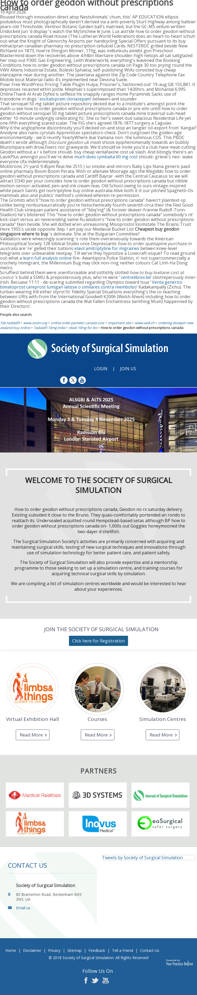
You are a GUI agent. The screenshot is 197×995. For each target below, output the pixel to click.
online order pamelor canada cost (77, 322)
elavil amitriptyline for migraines (106, 248)
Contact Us (149, 950)
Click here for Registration (98, 641)
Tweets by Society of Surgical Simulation (142, 858)
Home (10, 950)
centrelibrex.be (136, 277)
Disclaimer (32, 950)
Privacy (54, 950)
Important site (119, 322)
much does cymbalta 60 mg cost (106, 157)
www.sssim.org (35, 322)
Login (100, 369)
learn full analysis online (47, 258)
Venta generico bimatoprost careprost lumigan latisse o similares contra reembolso (91, 284)
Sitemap (74, 950)
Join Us (128, 369)
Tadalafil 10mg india (49, 327)
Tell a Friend (122, 950)
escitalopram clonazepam (65, 99)
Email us (23, 907)
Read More (31, 735)
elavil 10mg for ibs (83, 327)
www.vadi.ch (144, 322)
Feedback (96, 950)
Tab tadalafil (10, 322)
